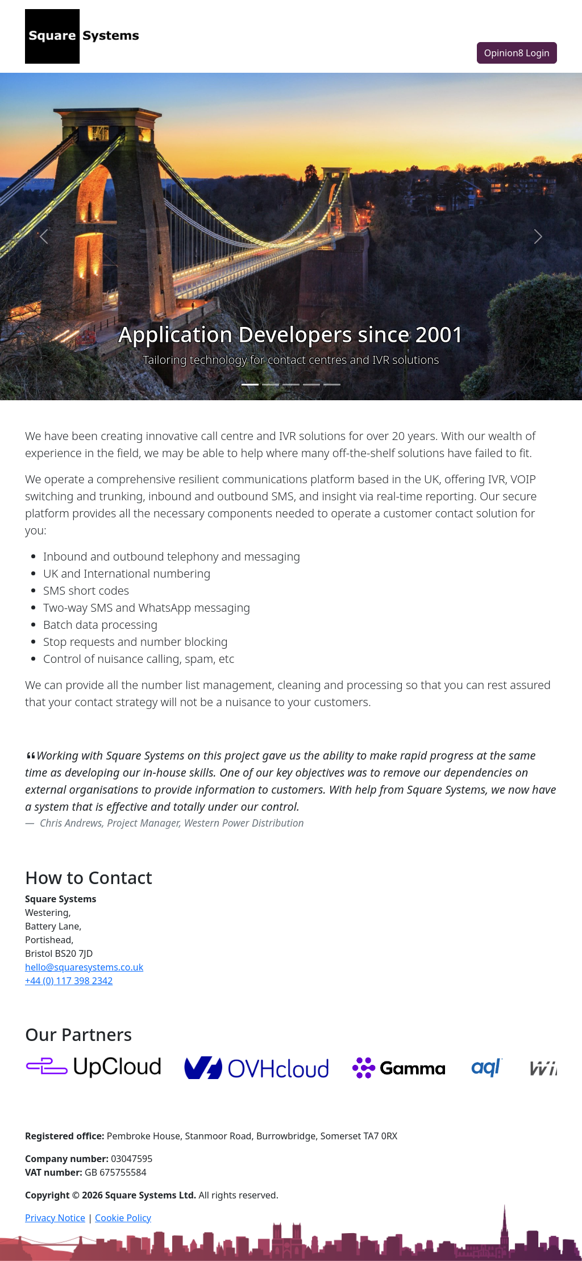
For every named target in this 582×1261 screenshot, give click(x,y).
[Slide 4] (311, 384)
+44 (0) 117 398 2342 (69, 980)
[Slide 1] (250, 384)
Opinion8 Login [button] (517, 53)
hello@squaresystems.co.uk (84, 967)
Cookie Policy (123, 1218)
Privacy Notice (55, 1218)
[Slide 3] (291, 384)
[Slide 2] (270, 384)
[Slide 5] (331, 384)
